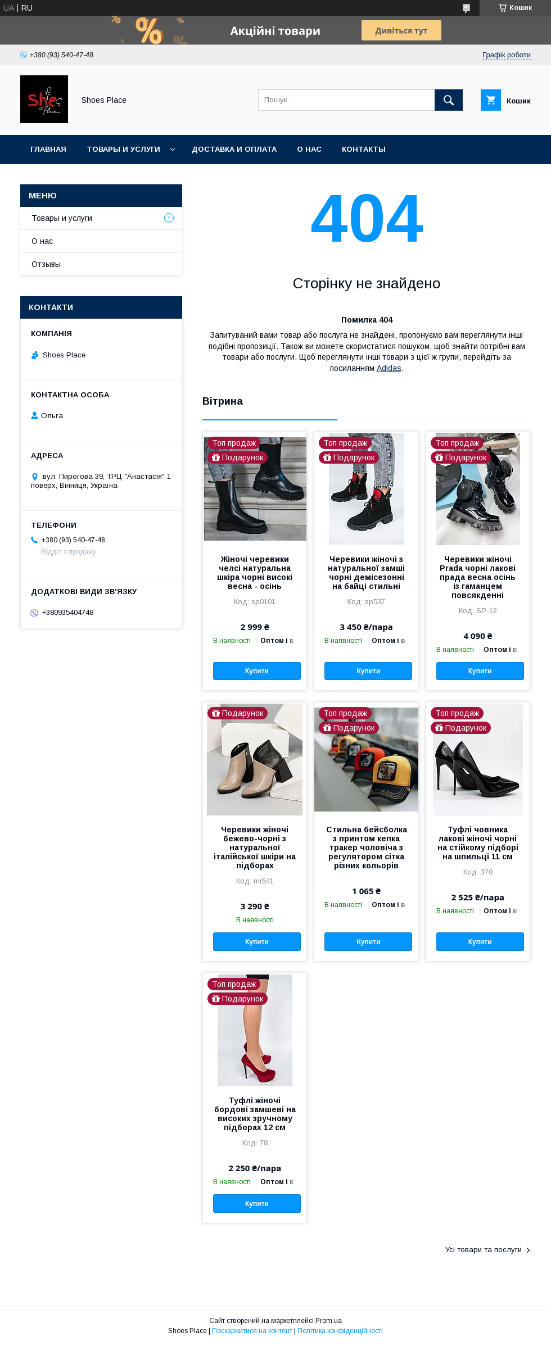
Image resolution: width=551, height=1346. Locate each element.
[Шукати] (449, 100)
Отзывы (46, 264)
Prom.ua (328, 1321)
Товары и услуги (123, 149)
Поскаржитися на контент (252, 1331)
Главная (48, 149)
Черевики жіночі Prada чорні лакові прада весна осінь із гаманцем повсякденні (478, 577)
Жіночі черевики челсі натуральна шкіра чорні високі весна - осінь (254, 573)
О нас (309, 149)
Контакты (364, 149)
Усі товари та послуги (483, 1249)
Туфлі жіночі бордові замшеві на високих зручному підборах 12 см (255, 1114)
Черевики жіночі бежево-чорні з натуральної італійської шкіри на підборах (255, 847)
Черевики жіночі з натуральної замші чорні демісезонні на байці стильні (366, 573)
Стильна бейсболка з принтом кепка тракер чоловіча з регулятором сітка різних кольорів (366, 847)
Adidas (389, 368)
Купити (257, 671)
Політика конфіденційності (340, 1331)
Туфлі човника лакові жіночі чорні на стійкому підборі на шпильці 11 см (477, 843)
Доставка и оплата (234, 149)
